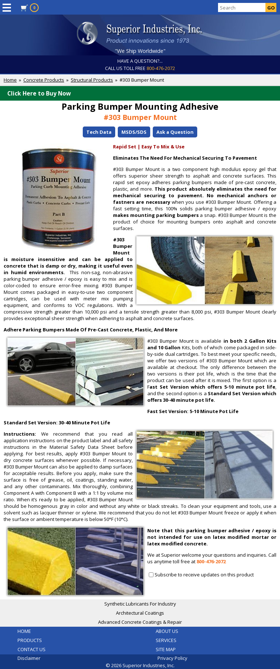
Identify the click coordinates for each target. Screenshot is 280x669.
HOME (24, 631)
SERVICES (166, 640)
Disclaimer (29, 658)
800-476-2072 (161, 68)
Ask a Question (175, 132)
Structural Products (92, 80)
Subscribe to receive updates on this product (204, 574)
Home (10, 80)
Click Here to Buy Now (141, 93)
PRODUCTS (30, 640)
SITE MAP (166, 649)
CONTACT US (32, 649)
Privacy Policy (172, 658)
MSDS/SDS (134, 132)
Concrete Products (43, 80)
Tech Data (99, 132)
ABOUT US (167, 631)
